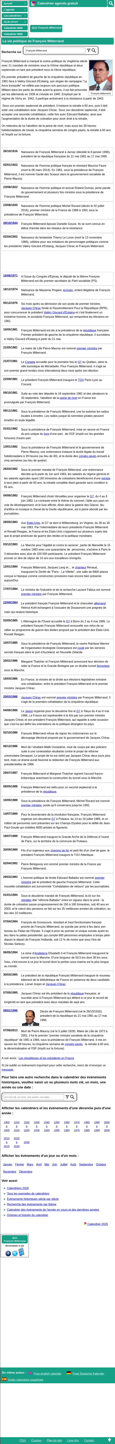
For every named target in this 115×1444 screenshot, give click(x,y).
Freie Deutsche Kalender (88, 1373)
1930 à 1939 (37, 1126)
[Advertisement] (70, 15)
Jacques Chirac (31, 308)
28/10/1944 (10, 223)
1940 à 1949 (47, 1126)
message (7, 1069)
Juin (54, 1164)
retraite (105, 478)
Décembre (25, 1171)
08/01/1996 (10, 1010)
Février (19, 1164)
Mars (30, 1164)
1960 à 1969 (67, 1126)
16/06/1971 (10, 275)
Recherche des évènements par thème (31, 1204)
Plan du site (54, 1440)
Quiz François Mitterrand (46, 27)
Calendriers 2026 (18, 1188)
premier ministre (87, 348)
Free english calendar (47, 1373)
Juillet (63, 1164)
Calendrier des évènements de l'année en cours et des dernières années (53, 1209)
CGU (22, 1440)
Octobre (101, 1164)
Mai (47, 1164)
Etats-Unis (33, 522)
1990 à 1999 (97, 1126)
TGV (81, 379)
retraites (26, 900)
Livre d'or (73, 1440)
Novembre (9, 1171)
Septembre (86, 1164)
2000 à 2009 (107, 1126)
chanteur (80, 567)
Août (73, 1164)
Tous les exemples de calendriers (28, 1193)
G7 (80, 362)
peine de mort (68, 397)
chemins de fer (59, 850)
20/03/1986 (10, 696)
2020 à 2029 (16, 1142)
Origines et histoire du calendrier (27, 1215)
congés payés (87, 456)
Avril (39, 1164)
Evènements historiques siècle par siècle (33, 1198)
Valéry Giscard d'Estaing (59, 312)
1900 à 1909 (6, 1126)
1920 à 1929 (27, 1126)
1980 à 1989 (87, 1126)
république (89, 330)
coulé (80, 647)
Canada (30, 362)
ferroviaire (103, 665)
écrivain (68, 290)
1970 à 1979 (77, 1126)
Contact (89, 1440)
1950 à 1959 (57, 1126)
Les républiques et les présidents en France (46, 1058)
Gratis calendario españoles (25, 1379)
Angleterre (41, 953)
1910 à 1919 (16, 1126)
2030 (27, 1142)
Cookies (36, 1440)
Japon (29, 711)
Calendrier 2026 (96, 1224)
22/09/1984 (10, 602)
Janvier (7, 1164)
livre (46, 433)
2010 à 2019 (6, 1142)
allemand (100, 603)
